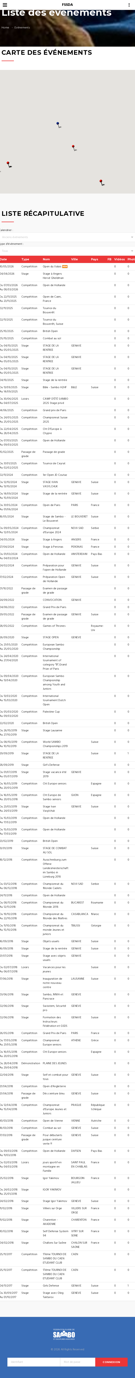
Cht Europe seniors (54, 783)
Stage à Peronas (53, 547)
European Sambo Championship (53, 646)
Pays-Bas (96, 554)
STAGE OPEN (51, 637)
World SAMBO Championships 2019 (55, 744)
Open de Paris (51, 505)
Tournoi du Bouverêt (49, 310)
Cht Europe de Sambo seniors (52, 797)
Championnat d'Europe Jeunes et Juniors (55, 1109)
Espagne (96, 783)
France (95, 505)
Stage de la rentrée (55, 380)
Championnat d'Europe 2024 (52, 530)
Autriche (96, 1121)
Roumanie (97, 902)
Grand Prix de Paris (54, 607)
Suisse (94, 387)
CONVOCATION (52, 600)
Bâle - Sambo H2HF (55, 387)
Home (5, 27)
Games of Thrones (54, 626)
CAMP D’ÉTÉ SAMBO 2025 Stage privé (55, 401)
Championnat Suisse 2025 (55, 419)
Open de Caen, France (52, 299)
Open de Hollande (54, 285)
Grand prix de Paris (54, 410)
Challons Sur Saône (54, 1243)
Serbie (95, 528)
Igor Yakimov (51, 1178)
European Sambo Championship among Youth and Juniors (54, 682)
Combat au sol (52, 338)
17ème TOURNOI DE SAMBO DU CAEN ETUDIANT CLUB (54, 1258)
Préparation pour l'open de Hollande (54, 567)
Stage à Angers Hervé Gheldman (53, 276)
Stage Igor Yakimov (55, 1201)
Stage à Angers (52, 539)
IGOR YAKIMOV (52, 1189)
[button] (75, 148)
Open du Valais (55, 266)
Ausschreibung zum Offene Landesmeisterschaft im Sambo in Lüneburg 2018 (55, 868)
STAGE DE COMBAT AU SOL (55, 850)
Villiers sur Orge (52, 1208)
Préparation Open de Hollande (54, 579)
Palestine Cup (51, 712)
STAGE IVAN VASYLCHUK (50, 484)
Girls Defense (51, 1286)
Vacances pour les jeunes (54, 969)
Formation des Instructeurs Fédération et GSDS (55, 1021)
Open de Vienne (53, 1121)
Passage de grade (54, 452)
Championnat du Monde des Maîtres (55, 916)
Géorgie (96, 925)
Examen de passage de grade (55, 590)
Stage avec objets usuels (54, 958)
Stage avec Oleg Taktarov (53, 1295)
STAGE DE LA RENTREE (51, 347)
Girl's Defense (51, 765)
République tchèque (98, 1107)
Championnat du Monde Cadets (53, 886)
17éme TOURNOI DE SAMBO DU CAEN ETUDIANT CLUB (54, 1274)
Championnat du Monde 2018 (53, 904)
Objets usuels (51, 941)
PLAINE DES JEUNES (55, 1063)
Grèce (95, 1040)
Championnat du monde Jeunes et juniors (53, 930)
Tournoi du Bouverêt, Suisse (53, 322)
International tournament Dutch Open (54, 700)
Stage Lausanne (52, 730)
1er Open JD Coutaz (55, 475)
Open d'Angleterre (54, 1086)
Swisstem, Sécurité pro (54, 1008)
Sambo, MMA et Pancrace (53, 996)
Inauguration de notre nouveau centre (52, 983)
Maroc (95, 914)
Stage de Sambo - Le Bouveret (54, 518)
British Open (50, 331)
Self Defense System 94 (55, 1233)
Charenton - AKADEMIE (50, 1222)
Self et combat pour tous (55, 1077)
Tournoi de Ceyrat (54, 463)
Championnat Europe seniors (52, 1042)
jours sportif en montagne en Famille (52, 1166)
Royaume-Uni (97, 628)
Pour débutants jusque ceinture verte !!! (52, 1139)
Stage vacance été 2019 (54, 774)
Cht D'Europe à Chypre (52, 431)
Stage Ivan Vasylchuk (49, 808)
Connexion (111, 1362)
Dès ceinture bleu (54, 1093)
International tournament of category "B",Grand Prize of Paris (55, 662)
